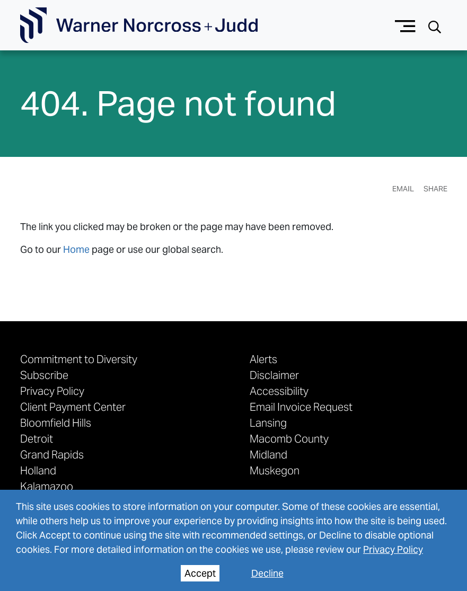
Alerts (263, 359)
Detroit (36, 439)
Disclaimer (274, 375)
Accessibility (279, 391)
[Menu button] (405, 25)
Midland (268, 454)
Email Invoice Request (301, 407)
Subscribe (44, 375)
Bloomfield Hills (55, 423)
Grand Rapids (52, 454)
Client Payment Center (73, 407)
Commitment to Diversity (78, 359)
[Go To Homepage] (139, 25)
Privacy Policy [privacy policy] (393, 549)
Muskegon (274, 470)
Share (435, 188)
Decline (267, 573)
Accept (200, 573)
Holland (38, 470)
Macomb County (289, 439)
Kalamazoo (46, 486)
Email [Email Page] (403, 188)
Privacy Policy (52, 391)
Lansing (268, 423)
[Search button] (434, 25)
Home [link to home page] (76, 249)
